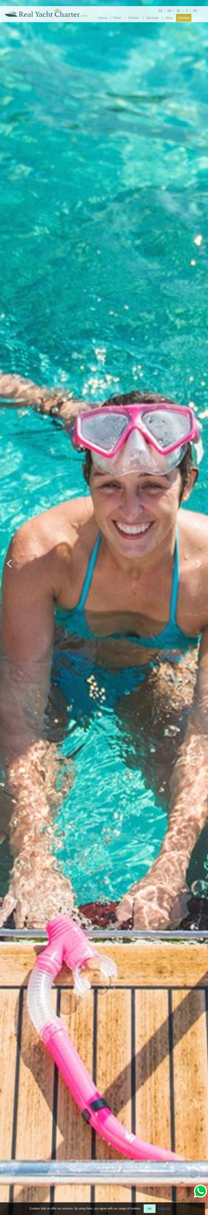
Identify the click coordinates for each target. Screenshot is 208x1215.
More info (164, 1208)
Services (152, 18)
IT (187, 10)
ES (160, 10)
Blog (169, 18)
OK (150, 1208)
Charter (133, 18)
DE (178, 10)
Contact (183, 18)
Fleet (117, 18)
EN (169, 10)
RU (195, 10)
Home (103, 18)
